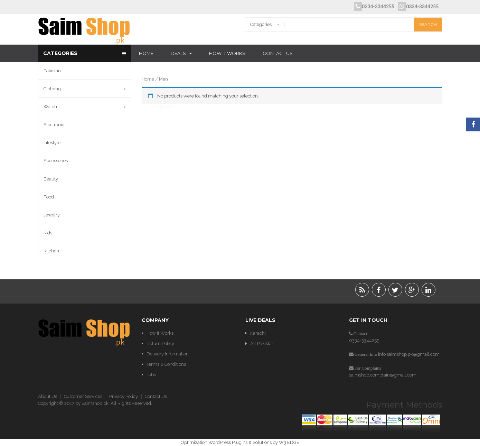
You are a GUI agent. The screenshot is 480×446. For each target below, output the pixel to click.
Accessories (56, 160)
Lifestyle (52, 142)
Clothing (52, 88)
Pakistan (52, 70)
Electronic (54, 124)
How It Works (227, 53)
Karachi (258, 333)
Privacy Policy (123, 396)
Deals (178, 53)
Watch (50, 106)
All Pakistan (262, 343)
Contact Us (278, 53)
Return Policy (160, 343)
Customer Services (83, 396)
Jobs (151, 374)
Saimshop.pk (95, 403)
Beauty (51, 179)
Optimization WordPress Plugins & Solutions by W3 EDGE (240, 442)
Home (146, 53)
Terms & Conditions (166, 364)
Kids (48, 232)
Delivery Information (168, 353)
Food (49, 196)
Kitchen (51, 250)
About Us (47, 396)
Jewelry (52, 214)
